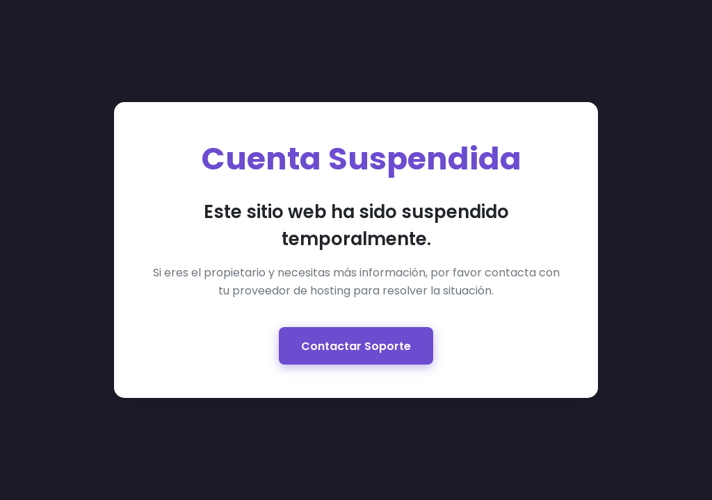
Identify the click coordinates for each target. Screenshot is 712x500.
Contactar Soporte (356, 346)
